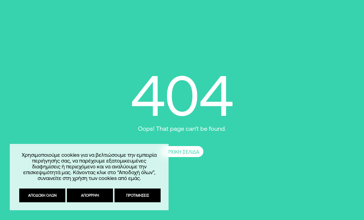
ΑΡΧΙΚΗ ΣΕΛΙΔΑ (182, 152)
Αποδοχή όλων (42, 195)
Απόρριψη (90, 195)
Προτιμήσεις (137, 195)
